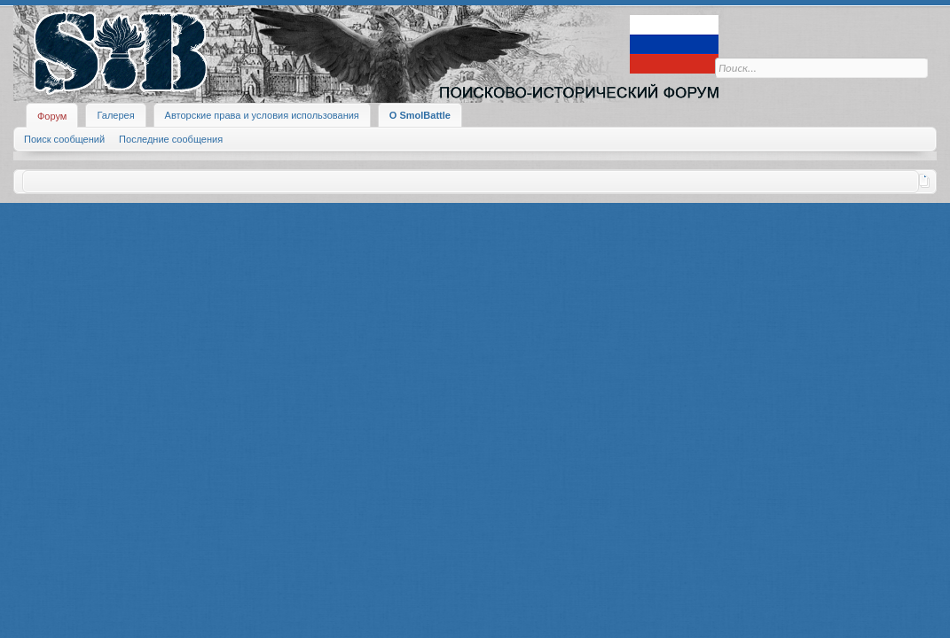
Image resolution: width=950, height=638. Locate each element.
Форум (52, 116)
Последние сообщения (171, 139)
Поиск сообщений (64, 139)
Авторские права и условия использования (262, 115)
